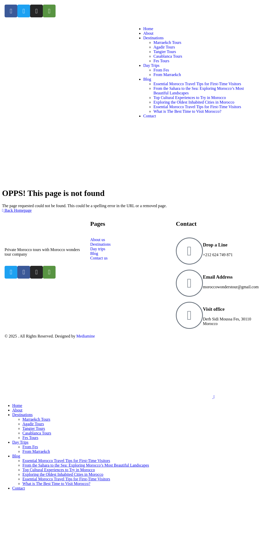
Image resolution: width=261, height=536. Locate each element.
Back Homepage (17, 210)
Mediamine (85, 336)
